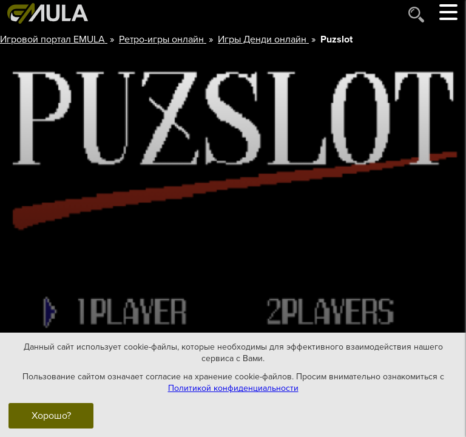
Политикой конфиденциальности (233, 388)
